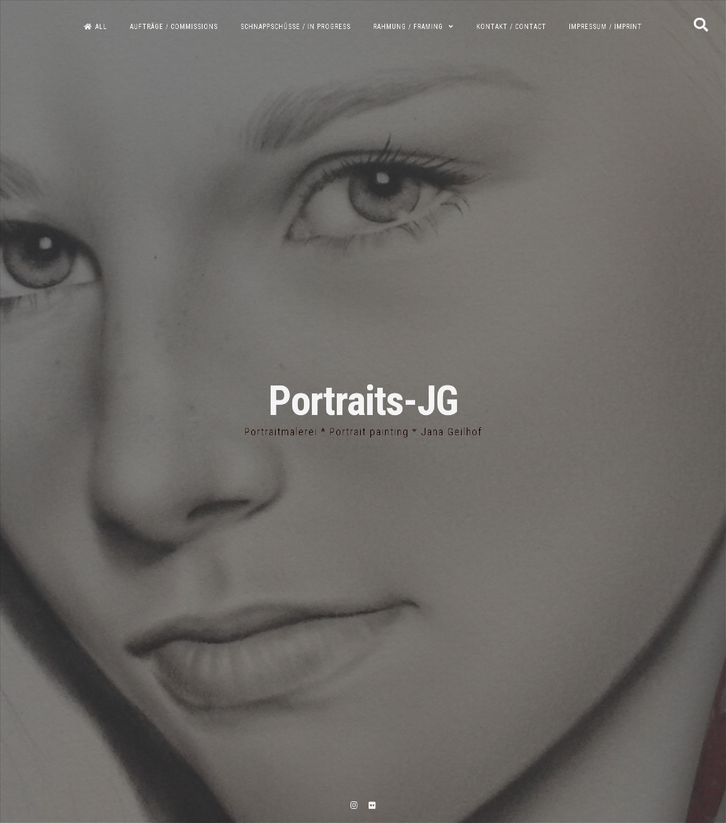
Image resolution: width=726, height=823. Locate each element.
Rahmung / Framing (408, 27)
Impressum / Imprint (605, 27)
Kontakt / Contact (511, 27)
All (95, 27)
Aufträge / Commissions (174, 27)
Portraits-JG (363, 401)
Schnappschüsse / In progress (295, 27)
